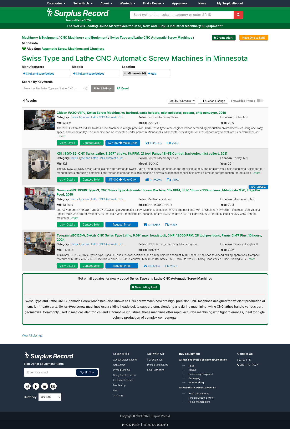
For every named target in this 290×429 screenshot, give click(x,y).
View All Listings (32, 335)
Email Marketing (155, 369)
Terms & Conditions (156, 424)
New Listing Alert (146, 287)
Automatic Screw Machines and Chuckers (73, 49)
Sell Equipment (155, 359)
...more (61, 136)
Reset (123, 88)
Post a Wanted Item (199, 401)
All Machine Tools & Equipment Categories (203, 359)
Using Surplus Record (125, 375)
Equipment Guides (123, 380)
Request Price (122, 224)
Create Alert (225, 37)
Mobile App (119, 385)
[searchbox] (56, 74)
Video (175, 143)
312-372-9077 (249, 365)
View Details (67, 142)
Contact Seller (91, 142)
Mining (192, 369)
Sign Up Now (87, 372)
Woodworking (196, 382)
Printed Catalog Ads (157, 364)
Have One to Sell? (253, 37)
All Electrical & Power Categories (197, 387)
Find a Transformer (199, 393)
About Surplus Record (125, 359)
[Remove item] (125, 73)
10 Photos (156, 143)
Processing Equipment (201, 374)
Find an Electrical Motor (202, 397)
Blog (115, 390)
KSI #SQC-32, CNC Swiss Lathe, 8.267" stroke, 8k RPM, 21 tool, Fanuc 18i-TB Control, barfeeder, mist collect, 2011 (142, 153)
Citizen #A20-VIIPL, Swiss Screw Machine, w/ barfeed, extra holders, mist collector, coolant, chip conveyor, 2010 (141, 113)
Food (191, 365)
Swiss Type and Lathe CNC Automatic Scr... (98, 117)
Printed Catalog (121, 369)
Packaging (194, 378)
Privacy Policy (131, 424)
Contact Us (119, 364)
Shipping (118, 395)
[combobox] (46, 73)
